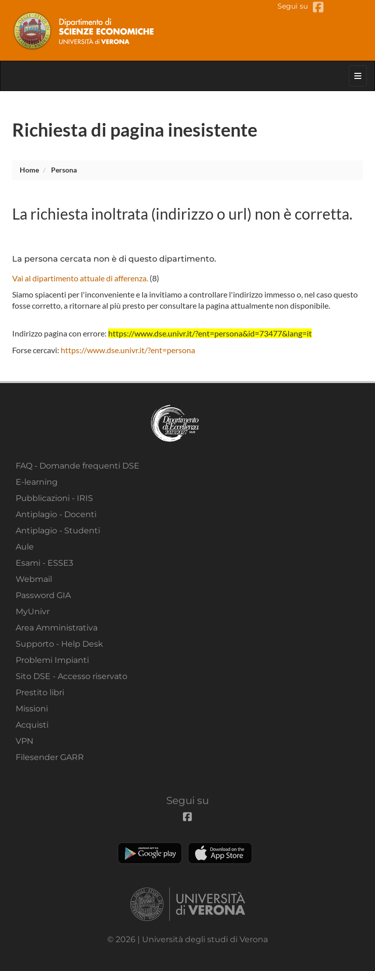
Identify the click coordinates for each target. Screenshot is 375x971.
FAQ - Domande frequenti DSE (77, 466)
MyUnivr (33, 611)
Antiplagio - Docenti (56, 514)
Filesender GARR (50, 757)
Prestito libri (40, 692)
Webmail (34, 579)
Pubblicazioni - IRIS (54, 498)
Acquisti (32, 725)
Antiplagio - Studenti (58, 530)
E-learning (37, 482)
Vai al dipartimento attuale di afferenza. (80, 278)
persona (64, 169)
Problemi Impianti (52, 660)
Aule (25, 547)
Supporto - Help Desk (59, 644)
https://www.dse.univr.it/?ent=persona (128, 350)
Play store (149, 853)
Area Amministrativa (57, 627)
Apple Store (220, 853)
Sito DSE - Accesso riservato (71, 676)
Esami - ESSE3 (44, 563)
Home (29, 169)
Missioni (32, 708)
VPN (24, 741)
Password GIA (43, 595)
